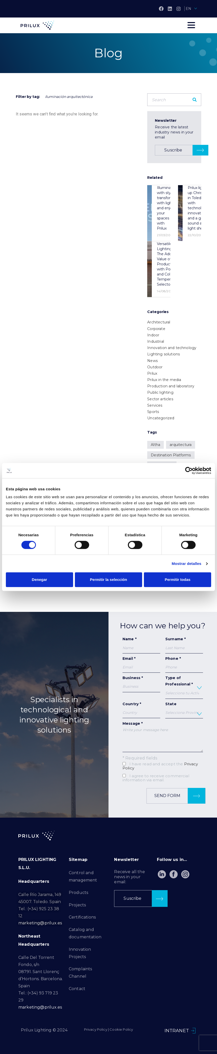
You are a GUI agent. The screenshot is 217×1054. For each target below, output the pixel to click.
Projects (77, 905)
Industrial (155, 341)
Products (78, 892)
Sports (153, 411)
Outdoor (154, 367)
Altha (155, 444)
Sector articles (160, 399)
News (152, 360)
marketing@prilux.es (40, 923)
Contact (77, 988)
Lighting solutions (163, 354)
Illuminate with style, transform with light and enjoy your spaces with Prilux (165, 208)
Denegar (39, 579)
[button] (181, 150)
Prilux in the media (164, 379)
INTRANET (177, 1030)
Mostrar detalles (186, 563)
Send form (179, 796)
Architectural (158, 322)
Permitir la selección (108, 579)
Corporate (156, 328)
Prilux (152, 373)
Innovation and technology (171, 347)
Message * (163, 736)
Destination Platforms (171, 455)
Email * (141, 664)
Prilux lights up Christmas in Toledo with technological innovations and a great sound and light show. (199, 208)
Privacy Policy (95, 1029)
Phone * (184, 662)
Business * (141, 684)
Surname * (184, 645)
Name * (141, 645)
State (184, 710)
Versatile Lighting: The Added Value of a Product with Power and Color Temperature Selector (168, 264)
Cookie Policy (121, 1029)
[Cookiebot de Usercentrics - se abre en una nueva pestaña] (189, 470)
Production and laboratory (170, 386)
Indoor (153, 335)
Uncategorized (160, 418)
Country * (141, 710)
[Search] (194, 100)
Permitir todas (178, 579)
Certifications (82, 917)
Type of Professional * (184, 687)
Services (154, 405)
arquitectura (181, 444)
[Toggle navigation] (191, 25)
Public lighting (160, 392)
